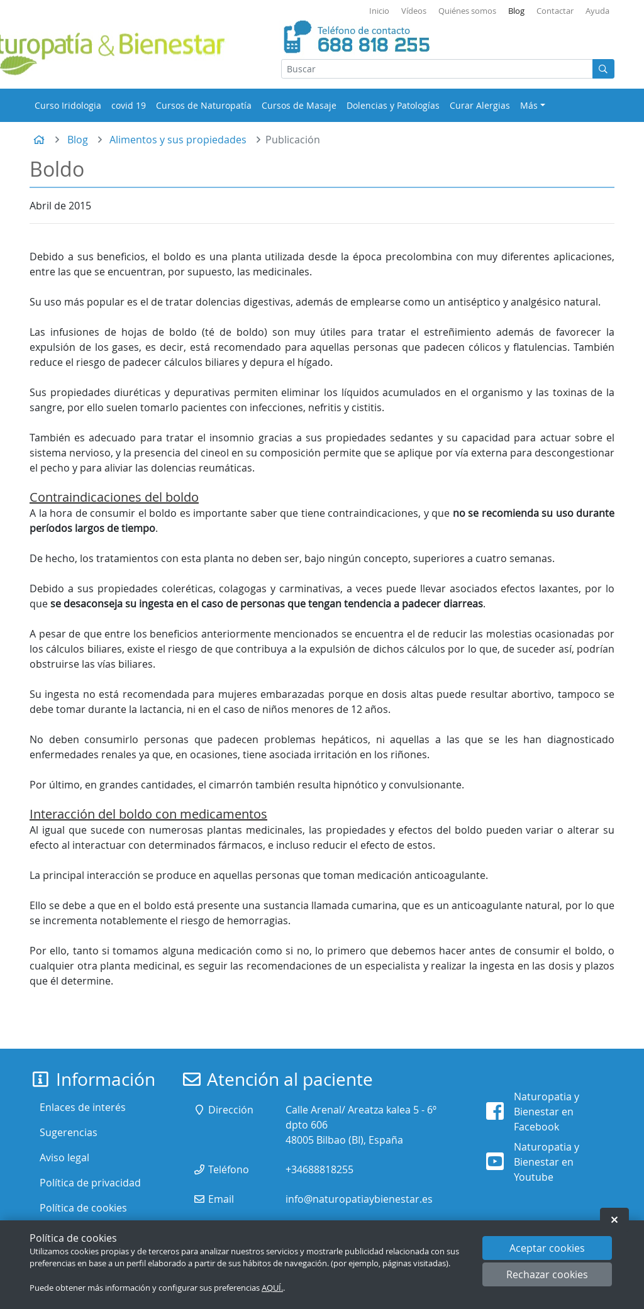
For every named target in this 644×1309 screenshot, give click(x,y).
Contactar (555, 11)
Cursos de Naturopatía (204, 105)
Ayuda (597, 11)
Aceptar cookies (547, 1248)
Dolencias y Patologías (393, 105)
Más (529, 105)
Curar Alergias (480, 105)
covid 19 (128, 105)
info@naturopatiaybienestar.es (359, 1199)
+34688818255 (319, 1169)
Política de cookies (83, 1208)
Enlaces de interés (83, 1107)
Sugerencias (68, 1132)
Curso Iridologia (68, 105)
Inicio (379, 11)
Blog (516, 11)
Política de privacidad (90, 1183)
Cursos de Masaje (299, 105)
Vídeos (413, 11)
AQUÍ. (272, 1288)
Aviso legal (64, 1157)
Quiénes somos (467, 11)
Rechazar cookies (547, 1274)
